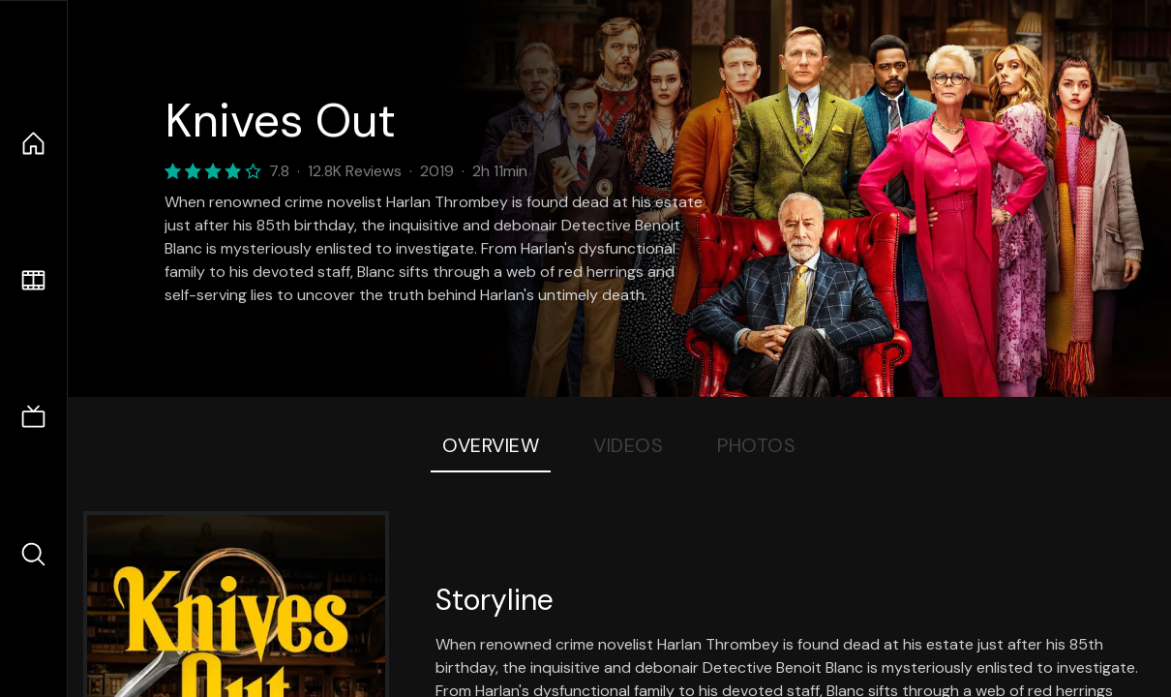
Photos (756, 445)
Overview (490, 445)
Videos (628, 445)
